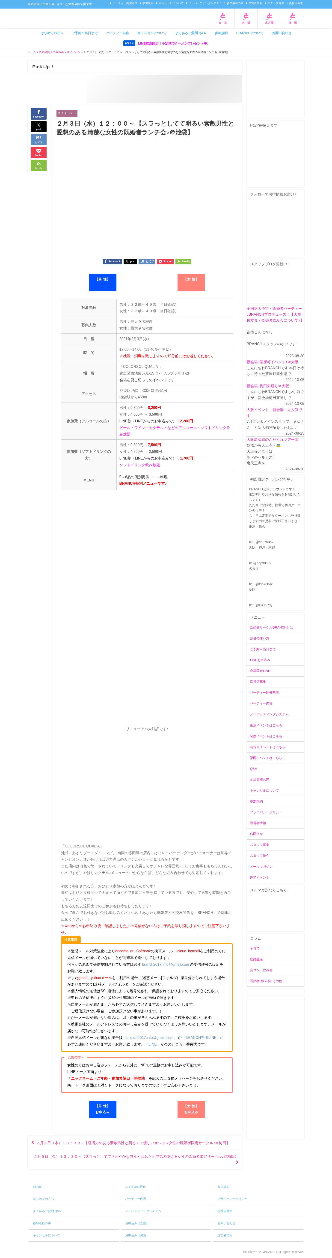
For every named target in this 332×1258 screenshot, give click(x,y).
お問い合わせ (281, 33)
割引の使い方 (259, 638)
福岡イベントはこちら (266, 757)
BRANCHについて (249, 33)
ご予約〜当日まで (85, 33)
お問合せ (256, 833)
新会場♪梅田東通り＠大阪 (268, 386)
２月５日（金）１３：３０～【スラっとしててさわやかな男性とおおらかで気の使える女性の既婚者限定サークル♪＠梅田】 (136, 1156)
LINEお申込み (260, 660)
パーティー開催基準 (125, 3)
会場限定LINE (260, 670)
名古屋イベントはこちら (267, 747)
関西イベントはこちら (266, 736)
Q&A (253, 768)
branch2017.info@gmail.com (165, 964)
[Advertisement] (275, 1067)
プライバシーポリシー (266, 812)
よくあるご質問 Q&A (190, 33)
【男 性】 (102, 279)
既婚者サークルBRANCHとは (271, 627)
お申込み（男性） (137, 1235)
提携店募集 (296, 3)
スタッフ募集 (275, 3)
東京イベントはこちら (266, 725)
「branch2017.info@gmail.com (148, 1037)
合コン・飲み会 (261, 970)
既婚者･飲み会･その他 (266, 981)
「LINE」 (152, 1044)
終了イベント (67, 113)
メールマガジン (261, 866)
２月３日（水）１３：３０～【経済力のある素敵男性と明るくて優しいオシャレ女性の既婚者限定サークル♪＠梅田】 (133, 1143)
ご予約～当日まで (263, 649)
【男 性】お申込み (102, 1109)
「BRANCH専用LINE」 (201, 1037)
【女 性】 (191, 279)
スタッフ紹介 (259, 855)
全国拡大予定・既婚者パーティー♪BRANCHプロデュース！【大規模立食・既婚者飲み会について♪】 (275, 314)
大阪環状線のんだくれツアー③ (272, 439)
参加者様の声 (235, 3)
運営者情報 (255, 3)
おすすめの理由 (135, 1186)
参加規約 (148, 3)
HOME (37, 1186)
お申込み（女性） (137, 1223)
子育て (255, 948)
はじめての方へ (52, 33)
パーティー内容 (117, 33)
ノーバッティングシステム (205, 3)
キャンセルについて (171, 3)
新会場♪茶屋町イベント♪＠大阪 (272, 362)
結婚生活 (256, 959)
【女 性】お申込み (191, 1109)
